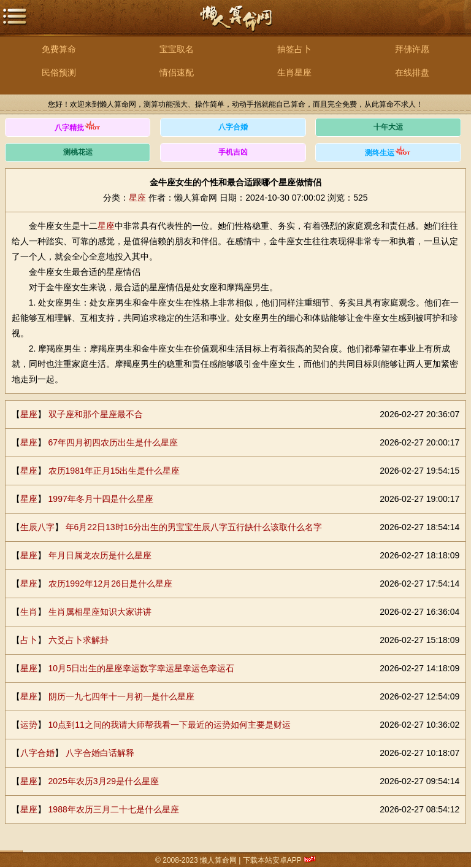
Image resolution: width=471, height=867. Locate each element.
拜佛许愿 (412, 49)
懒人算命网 (235, 25)
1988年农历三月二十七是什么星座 (113, 809)
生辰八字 (37, 527)
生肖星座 (294, 72)
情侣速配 (176, 72)
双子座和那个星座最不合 (95, 414)
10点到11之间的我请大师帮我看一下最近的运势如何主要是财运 (169, 725)
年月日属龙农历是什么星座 (99, 555)
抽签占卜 (294, 49)
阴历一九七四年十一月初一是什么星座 (121, 696)
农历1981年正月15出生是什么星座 (114, 471)
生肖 (28, 612)
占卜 (28, 640)
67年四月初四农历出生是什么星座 (113, 442)
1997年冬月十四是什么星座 (100, 499)
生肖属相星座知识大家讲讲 (99, 612)
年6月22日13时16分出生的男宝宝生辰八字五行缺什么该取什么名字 (194, 527)
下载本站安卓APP (272, 860)
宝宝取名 (176, 49)
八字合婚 (37, 753)
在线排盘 (412, 72)
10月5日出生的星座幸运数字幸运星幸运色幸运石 (141, 668)
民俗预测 (59, 72)
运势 (28, 725)
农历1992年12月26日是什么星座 (110, 583)
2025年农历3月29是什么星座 (103, 781)
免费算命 (59, 49)
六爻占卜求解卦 (78, 640)
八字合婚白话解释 (100, 753)
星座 (137, 197)
